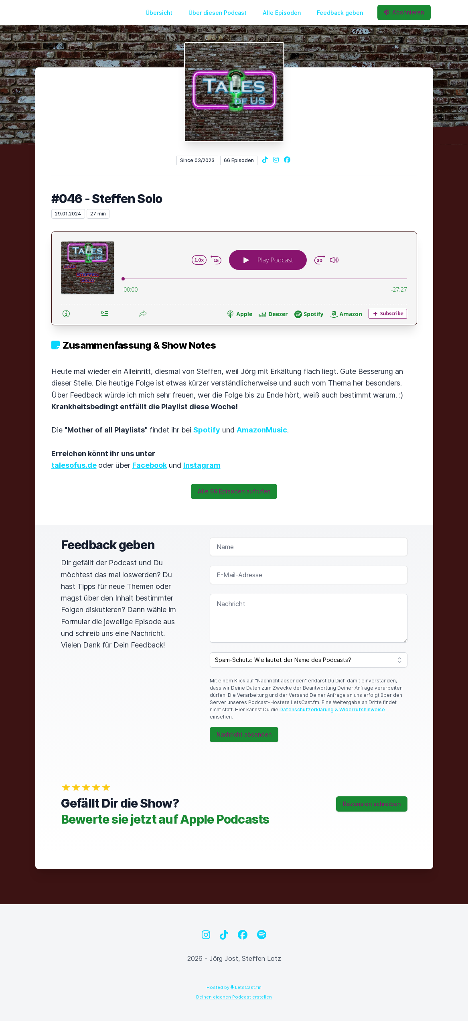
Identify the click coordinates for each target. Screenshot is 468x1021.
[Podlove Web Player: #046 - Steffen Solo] (234, 278)
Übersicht (159, 12)
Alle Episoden (282, 12)
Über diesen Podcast (217, 12)
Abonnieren (404, 12)
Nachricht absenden (244, 734)
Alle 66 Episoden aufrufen (234, 491)
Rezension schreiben (372, 803)
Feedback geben (340, 12)
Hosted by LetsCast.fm (234, 987)
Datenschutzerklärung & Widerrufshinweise (332, 709)
